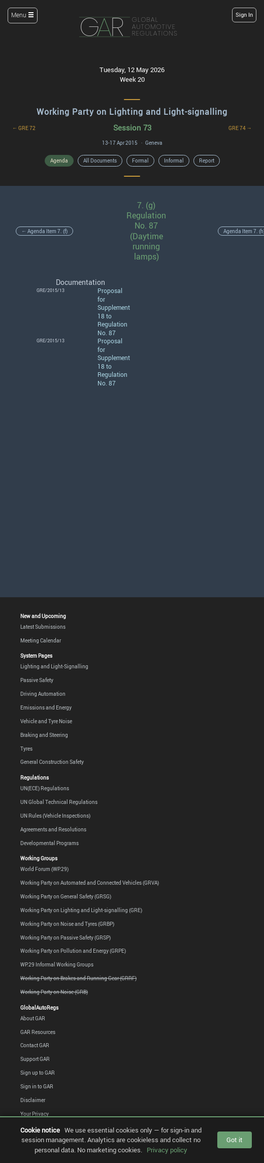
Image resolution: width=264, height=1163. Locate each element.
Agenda (59, 160)
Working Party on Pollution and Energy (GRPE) (73, 950)
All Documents (100, 160)
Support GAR (35, 1058)
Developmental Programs (49, 843)
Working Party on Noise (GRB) (54, 991)
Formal (140, 160)
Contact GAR (34, 1045)
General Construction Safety (52, 761)
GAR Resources (37, 1032)
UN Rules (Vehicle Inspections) (55, 815)
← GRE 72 (24, 128)
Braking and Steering (44, 734)
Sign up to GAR (37, 1072)
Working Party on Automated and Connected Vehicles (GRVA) (89, 882)
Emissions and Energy (46, 707)
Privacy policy (167, 1149)
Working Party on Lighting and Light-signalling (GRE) (81, 910)
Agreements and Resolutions (53, 829)
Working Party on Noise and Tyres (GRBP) (67, 923)
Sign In (244, 14)
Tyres (26, 748)
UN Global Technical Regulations (58, 801)
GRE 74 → (240, 128)
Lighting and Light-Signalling (54, 666)
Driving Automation (42, 693)
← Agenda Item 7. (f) (44, 231)
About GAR (32, 1018)
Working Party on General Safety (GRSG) (65, 896)
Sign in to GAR (36, 1086)
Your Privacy (34, 1113)
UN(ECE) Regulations (44, 788)
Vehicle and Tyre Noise (46, 721)
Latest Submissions (42, 626)
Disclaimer (32, 1100)
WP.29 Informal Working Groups (56, 964)
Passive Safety (36, 680)
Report (206, 160)
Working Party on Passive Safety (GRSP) (65, 937)
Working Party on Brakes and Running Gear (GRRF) (78, 978)
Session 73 (132, 128)
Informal (174, 160)
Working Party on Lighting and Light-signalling (132, 111)
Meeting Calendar (40, 640)
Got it (234, 1139)
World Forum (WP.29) (44, 869)
